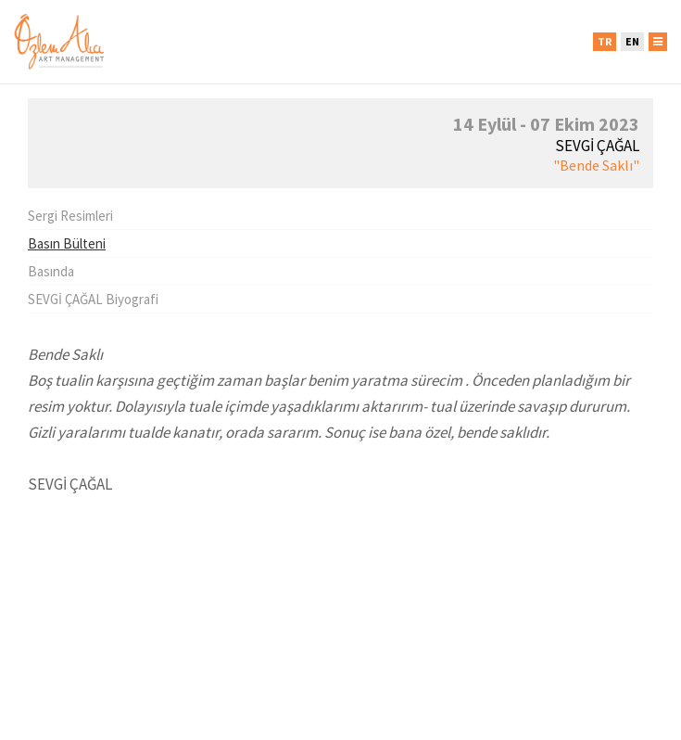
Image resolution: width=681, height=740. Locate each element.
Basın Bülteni (67, 243)
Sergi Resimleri (70, 215)
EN (632, 41)
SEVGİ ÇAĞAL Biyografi (93, 299)
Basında (51, 271)
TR (605, 41)
